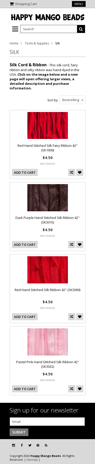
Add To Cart (25, 172)
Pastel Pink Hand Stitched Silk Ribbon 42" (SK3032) (47, 364)
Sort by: (52, 100)
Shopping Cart (26, 4)
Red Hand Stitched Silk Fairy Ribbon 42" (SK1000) (47, 147)
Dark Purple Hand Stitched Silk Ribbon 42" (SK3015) (47, 220)
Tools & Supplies (37, 43)
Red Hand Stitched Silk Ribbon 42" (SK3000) (47, 289)
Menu (78, 4)
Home (14, 43)
